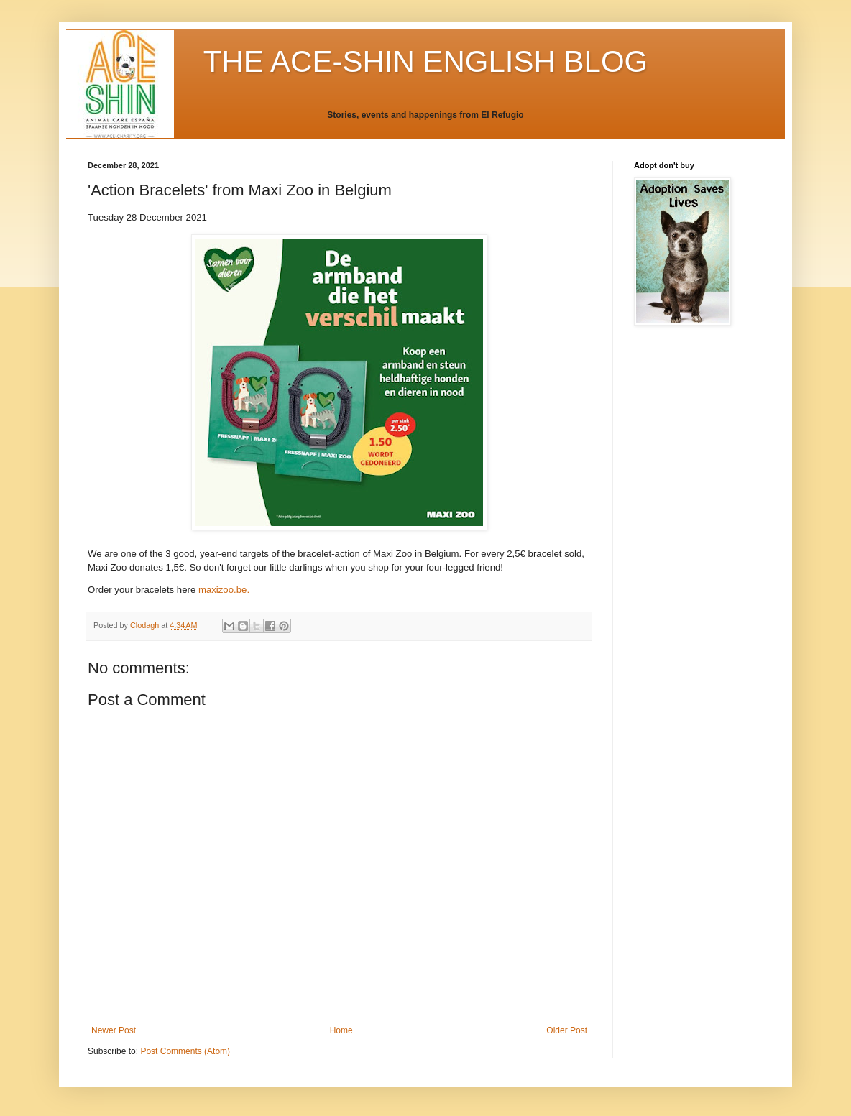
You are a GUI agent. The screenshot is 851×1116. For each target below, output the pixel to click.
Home (341, 1030)
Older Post (566, 1030)
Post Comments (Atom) (185, 1051)
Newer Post (113, 1030)
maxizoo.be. (225, 589)
